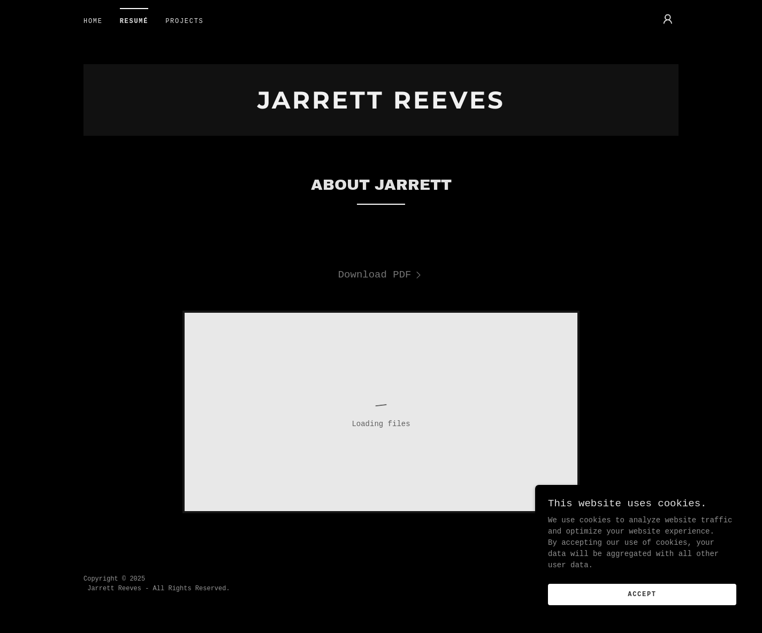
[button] (668, 19)
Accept (642, 616)
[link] (381, 106)
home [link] (93, 21)
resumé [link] (134, 21)
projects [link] (184, 21)
